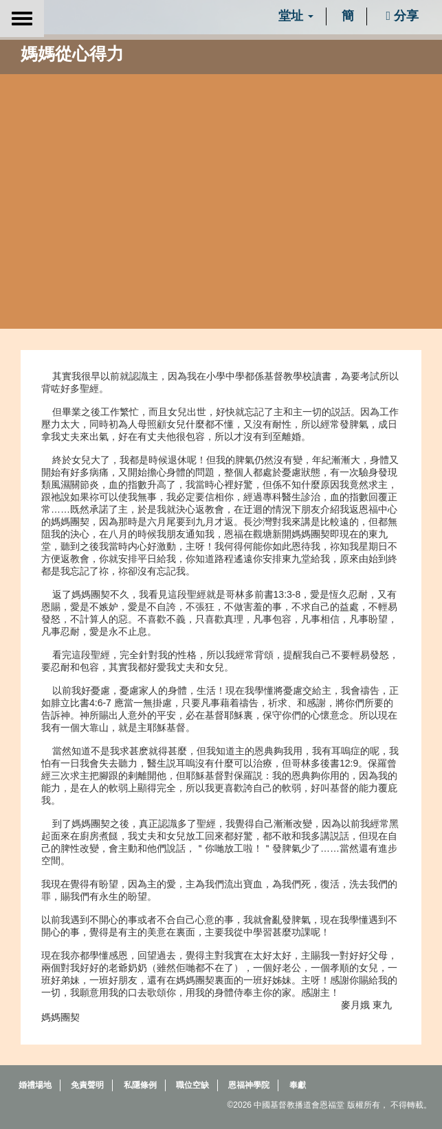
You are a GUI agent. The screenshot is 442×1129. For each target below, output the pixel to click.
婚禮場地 (35, 1085)
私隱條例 (140, 1085)
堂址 (295, 16)
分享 (402, 16)
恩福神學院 (248, 1085)
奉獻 (297, 1085)
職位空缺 (192, 1085)
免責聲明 (87, 1085)
